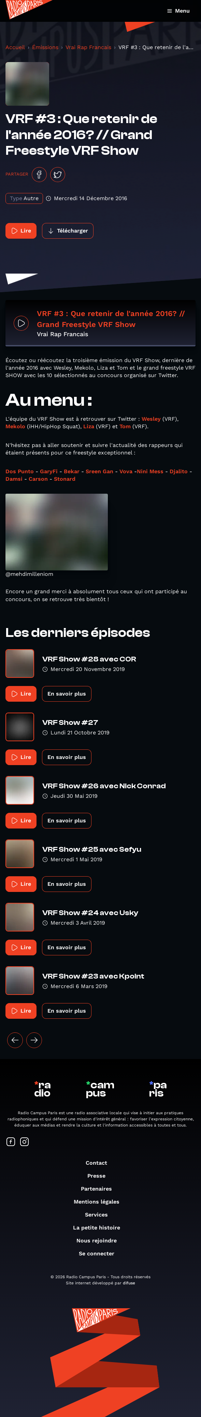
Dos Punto (20, 471)
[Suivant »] (34, 1040)
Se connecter (100, 1253)
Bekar (72, 471)
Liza (88, 426)
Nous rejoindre (100, 1240)
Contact (100, 1163)
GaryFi (49, 471)
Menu (178, 11)
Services (100, 1214)
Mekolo (15, 426)
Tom (125, 426)
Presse (99, 1176)
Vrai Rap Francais (88, 47)
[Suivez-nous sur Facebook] (10, 1142)
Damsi (14, 479)
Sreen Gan (99, 471)
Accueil (15, 47)
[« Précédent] (15, 1040)
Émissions (45, 47)
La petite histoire (100, 1227)
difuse (129, 1283)
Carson (38, 479)
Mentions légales (100, 1201)
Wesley (151, 419)
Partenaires (100, 1188)
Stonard (64, 479)
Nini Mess (150, 471)
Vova (125, 471)
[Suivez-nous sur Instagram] (24, 1142)
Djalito (179, 471)
